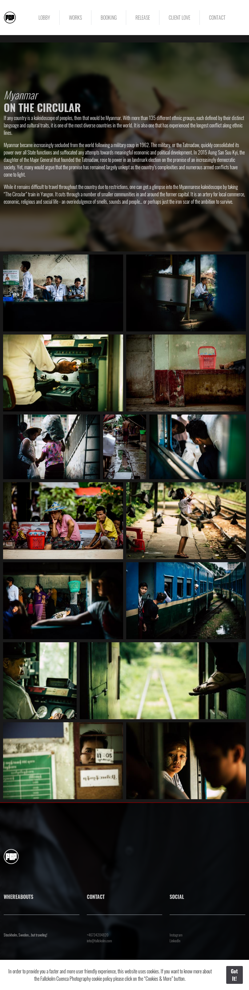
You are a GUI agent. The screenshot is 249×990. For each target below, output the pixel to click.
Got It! (234, 975)
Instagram (176, 934)
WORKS (75, 17)
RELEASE (142, 17)
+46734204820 (97, 934)
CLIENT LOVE (179, 17)
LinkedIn (175, 940)
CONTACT (217, 17)
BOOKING (109, 17)
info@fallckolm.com (99, 940)
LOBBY (44, 17)
